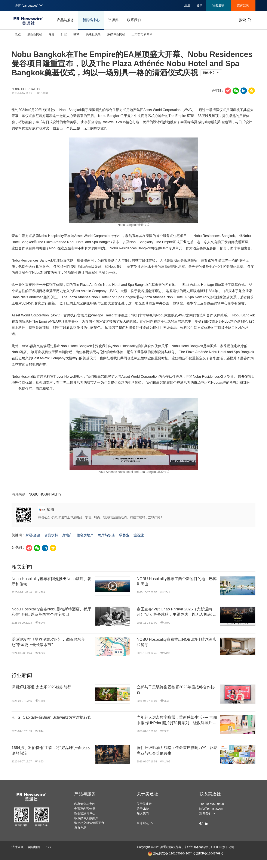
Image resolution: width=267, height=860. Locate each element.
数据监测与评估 (84, 813)
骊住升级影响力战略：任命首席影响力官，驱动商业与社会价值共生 (177, 750)
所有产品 (80, 827)
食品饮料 (51, 535)
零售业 (124, 535)
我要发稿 (218, 5)
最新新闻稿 (34, 34)
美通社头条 (93, 34)
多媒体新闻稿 (116, 34)
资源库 (113, 20)
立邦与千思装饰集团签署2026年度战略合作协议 (176, 690)
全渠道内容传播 (84, 808)
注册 (187, 5)
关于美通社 (147, 793)
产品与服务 (65, 20)
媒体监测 (243, 5)
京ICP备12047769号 (210, 853)
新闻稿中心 (91, 20)
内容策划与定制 (84, 804)
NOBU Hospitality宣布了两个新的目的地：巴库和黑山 (177, 581)
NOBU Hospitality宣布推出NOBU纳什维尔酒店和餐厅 (176, 642)
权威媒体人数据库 (86, 818)
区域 (76, 34)
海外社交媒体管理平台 (89, 823)
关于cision (143, 808)
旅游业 (139, 535)
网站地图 (34, 847)
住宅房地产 (85, 535)
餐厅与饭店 (106, 535)
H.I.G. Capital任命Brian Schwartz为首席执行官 (51, 717)
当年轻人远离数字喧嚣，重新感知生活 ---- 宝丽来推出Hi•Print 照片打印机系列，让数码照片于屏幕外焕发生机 (177, 720)
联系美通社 (210, 793)
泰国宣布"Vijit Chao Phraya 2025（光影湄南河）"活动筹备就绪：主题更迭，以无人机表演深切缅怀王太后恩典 (176, 612)
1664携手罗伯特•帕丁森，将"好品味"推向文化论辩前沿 (51, 750)
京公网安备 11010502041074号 (171, 853)
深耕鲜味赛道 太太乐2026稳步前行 (41, 687)
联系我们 (134, 20)
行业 (64, 34)
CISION (216, 847)
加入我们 (143, 813)
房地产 (67, 535)
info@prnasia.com (211, 808)
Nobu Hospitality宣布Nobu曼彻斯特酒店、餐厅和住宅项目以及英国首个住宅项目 (51, 612)
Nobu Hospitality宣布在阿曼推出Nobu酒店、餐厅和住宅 (51, 581)
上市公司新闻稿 (142, 34)
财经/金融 (32, 535)
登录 (200, 5)
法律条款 (18, 847)
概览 (18, 34)
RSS (47, 847)
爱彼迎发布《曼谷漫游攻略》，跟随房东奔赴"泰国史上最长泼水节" (48, 642)
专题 (52, 34)
